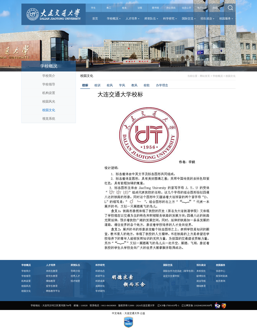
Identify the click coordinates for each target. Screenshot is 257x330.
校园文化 (48, 110)
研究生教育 (52, 276)
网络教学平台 (53, 291)
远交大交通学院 (171, 276)
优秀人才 (75, 276)
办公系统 (171, 7)
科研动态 (100, 271)
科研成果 (100, 281)
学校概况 (114, 18)
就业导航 (201, 281)
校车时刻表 (222, 276)
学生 (93, 7)
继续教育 (50, 281)
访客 (140, 7)
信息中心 (220, 271)
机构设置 (48, 93)
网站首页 (205, 76)
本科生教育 (52, 271)
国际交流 (189, 18)
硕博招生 (201, 276)
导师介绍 (75, 271)
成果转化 (100, 286)
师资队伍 (151, 18)
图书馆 (155, 7)
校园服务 (226, 18)
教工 (109, 7)
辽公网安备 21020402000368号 (197, 305)
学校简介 (48, 76)
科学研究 (170, 18)
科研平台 (100, 276)
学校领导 (48, 84)
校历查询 (220, 281)
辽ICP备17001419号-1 (168, 305)
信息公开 (186, 7)
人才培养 (132, 18)
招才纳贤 (75, 281)
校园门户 (217, 7)
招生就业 (207, 18)
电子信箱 (202, 7)
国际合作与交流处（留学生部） (179, 271)
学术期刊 (100, 291)
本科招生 (201, 271)
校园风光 (48, 101)
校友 (124, 7)
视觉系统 (48, 118)
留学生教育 (52, 286)
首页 (95, 18)
